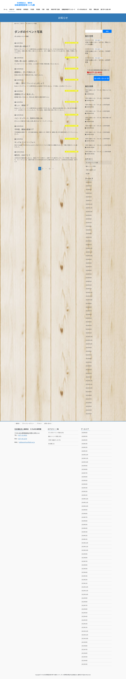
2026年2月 (89, 197)
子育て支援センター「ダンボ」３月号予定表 (97, 126)
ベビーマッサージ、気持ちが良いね (28, 118)
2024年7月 (89, 267)
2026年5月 (89, 186)
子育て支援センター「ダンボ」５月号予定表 (97, 111)
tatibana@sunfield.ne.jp (27, 442)
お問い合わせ (47, 423)
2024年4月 (89, 278)
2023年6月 (89, 314)
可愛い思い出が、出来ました (25, 61)
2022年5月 (89, 362)
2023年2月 (89, 329)
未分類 (87, 173)
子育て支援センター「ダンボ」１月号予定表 (97, 139)
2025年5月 (89, 230)
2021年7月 (89, 399)
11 (49, 168)
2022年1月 (89, 377)
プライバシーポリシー (28, 423)
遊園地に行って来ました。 (24, 94)
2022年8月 (89, 351)
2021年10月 (89, 388)
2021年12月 (89, 381)
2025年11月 (89, 208)
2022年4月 (89, 366)
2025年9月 (89, 215)
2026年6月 (89, 182)
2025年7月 (89, 222)
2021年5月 (89, 406)
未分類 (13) (51, 444)
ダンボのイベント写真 (71, 43)
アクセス (39, 423)
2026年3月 (89, 193)
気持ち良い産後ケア (22, 46)
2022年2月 (89, 373)
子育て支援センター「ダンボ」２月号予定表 (97, 132)
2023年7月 (89, 311)
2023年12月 (89, 292)
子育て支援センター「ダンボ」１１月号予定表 (98, 151)
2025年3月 (89, 237)
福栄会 (17, 423)
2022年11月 (89, 340)
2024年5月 (89, 274)
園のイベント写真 (91, 166)
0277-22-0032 (22, 435)
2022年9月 (89, 347)
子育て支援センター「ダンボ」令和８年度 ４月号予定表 (98, 118)
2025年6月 (89, 226)
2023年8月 (89, 307)
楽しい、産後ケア (21, 105)
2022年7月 (89, 355)
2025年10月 (89, 211)
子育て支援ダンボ (98, 40)
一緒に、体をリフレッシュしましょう (29, 83)
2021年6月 (89, 403)
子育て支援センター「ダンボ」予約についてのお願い (97, 43)
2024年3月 (89, 281)
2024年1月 (89, 289)
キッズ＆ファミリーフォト (24, 142)
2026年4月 (89, 189)
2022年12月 (89, 336)
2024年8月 (89, 263)
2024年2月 (89, 285)
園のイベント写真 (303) (54, 436)
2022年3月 (89, 369)
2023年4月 (89, 322)
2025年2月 (89, 241)
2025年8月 (89, 219)
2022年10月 (89, 344)
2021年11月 (89, 384)
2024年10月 (89, 256)
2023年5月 (89, 318)
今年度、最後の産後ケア (24, 129)
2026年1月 (89, 200)
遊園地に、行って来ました (24, 72)
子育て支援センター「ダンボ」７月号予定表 (97, 52)
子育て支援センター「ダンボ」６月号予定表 (97, 61)
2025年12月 (89, 204)
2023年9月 (89, 303)
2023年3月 (89, 325)
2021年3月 (89, 414)
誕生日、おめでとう (22, 155)
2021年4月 (89, 410)
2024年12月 (89, 248)
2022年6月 (89, 358)
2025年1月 (89, 244)
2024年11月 (89, 252)
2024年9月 (89, 259)
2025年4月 (89, 233)
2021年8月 (89, 395)
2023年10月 (89, 300)
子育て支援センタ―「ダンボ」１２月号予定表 (98, 145)
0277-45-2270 (22, 439)
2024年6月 (89, 270)
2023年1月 (89, 333)
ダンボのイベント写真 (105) (56, 432)
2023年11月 (89, 296)
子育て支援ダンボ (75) (54, 440)
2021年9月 (89, 392)
